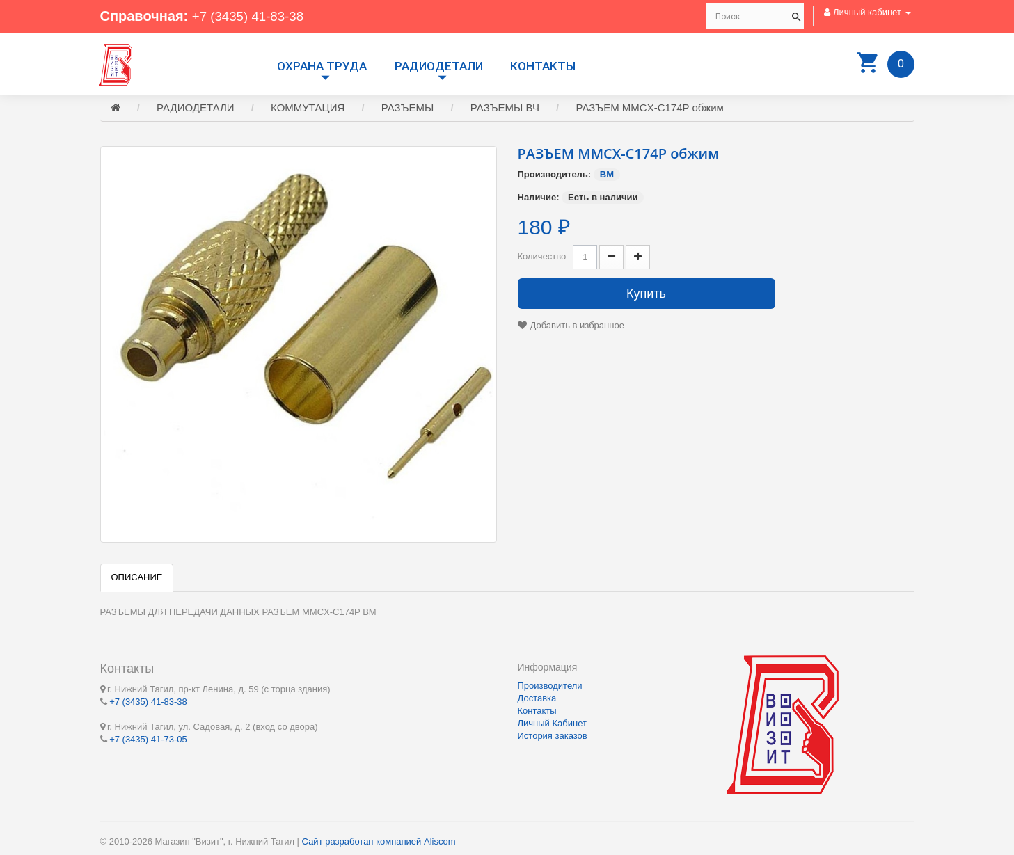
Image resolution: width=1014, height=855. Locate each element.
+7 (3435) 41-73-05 (148, 738)
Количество (542, 258)
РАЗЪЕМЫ (407, 109)
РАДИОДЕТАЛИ (439, 66)
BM (607, 176)
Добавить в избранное (577, 327)
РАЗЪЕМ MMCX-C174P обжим (650, 109)
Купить (646, 296)
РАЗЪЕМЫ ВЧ (504, 109)
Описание (137, 579)
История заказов (552, 735)
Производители (550, 685)
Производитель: (555, 176)
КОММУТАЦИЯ (307, 109)
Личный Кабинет (552, 723)
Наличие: (539, 199)
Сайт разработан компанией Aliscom (379, 841)
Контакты (543, 66)
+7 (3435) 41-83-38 (252, 16)
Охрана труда (322, 66)
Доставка (537, 698)
